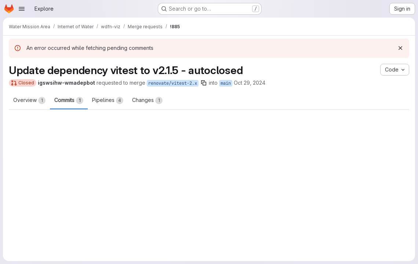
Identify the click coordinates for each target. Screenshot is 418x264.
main (226, 83)
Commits (68, 100)
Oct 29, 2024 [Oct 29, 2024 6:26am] (249, 83)
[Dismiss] (400, 48)
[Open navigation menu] (22, 9)
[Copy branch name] (203, 82)
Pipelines (107, 100)
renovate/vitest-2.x (172, 83)
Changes (147, 100)
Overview (29, 100)
